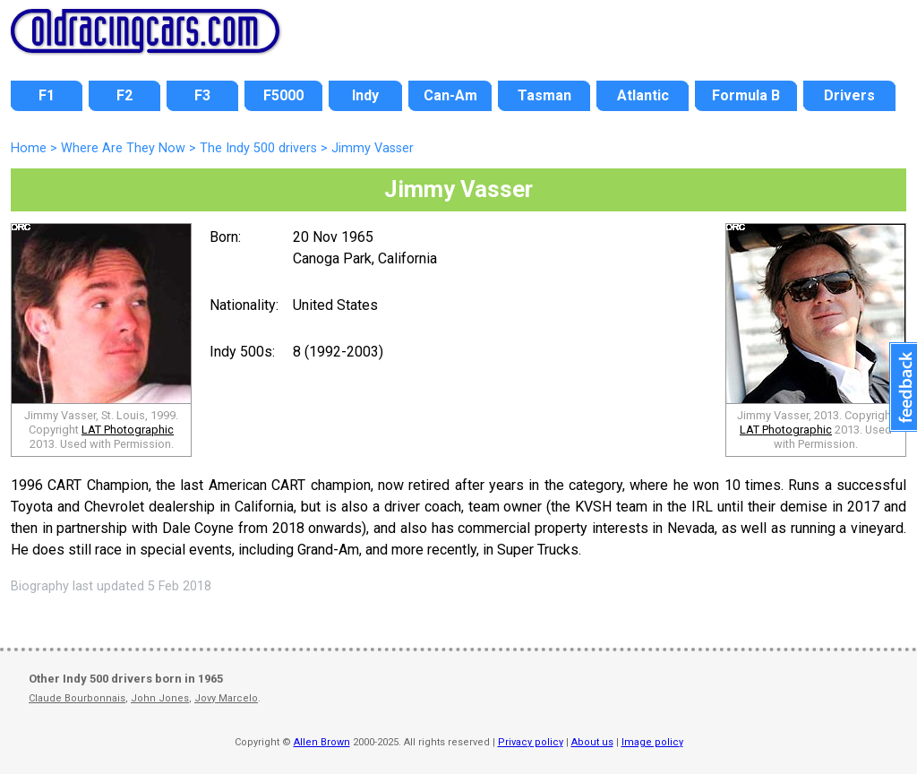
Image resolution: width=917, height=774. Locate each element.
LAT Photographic (127, 429)
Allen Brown (322, 742)
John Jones (160, 698)
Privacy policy (530, 742)
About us (592, 742)
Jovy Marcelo (226, 698)
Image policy (652, 742)
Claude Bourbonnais (77, 698)
